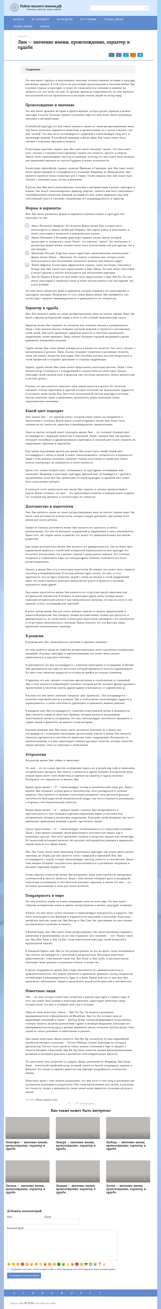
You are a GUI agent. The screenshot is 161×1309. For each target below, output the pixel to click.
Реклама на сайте (45, 1303)
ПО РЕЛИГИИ (65, 19)
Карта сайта (17, 1303)
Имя (9, 1217)
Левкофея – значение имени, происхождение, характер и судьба (26, 1145)
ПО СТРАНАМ (88, 19)
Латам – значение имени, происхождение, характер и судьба (126, 1188)
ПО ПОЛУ (18, 19)
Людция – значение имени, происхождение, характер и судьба (75, 1188)
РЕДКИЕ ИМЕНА (22, 26)
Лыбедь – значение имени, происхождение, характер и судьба (126, 1145)
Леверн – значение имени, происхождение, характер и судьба (75, 1145)
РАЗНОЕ (45, 26)
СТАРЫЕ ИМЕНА (113, 19)
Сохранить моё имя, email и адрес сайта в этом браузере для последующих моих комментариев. (63, 1269)
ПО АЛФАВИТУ (40, 19)
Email (47, 1217)
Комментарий (15, 1228)
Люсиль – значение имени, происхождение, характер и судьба (25, 1188)
